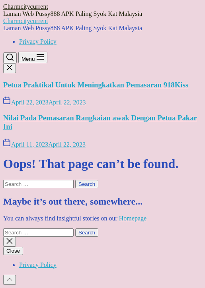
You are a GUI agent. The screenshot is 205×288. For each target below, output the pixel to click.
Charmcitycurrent (25, 6)
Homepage (132, 218)
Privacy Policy (38, 41)
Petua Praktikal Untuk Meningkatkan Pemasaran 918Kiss (95, 85)
